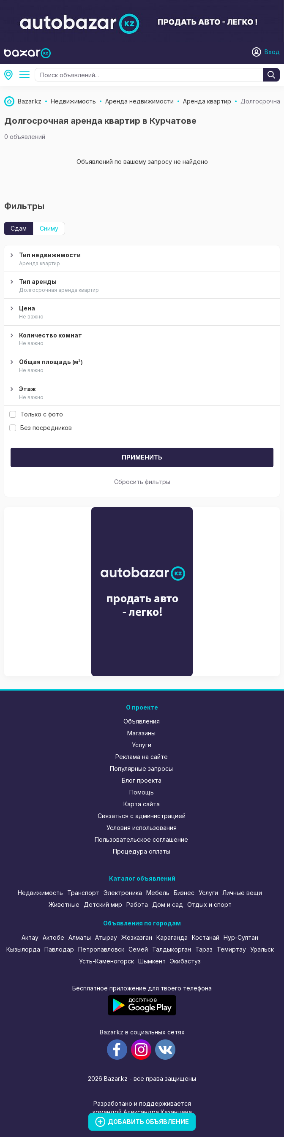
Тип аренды (141, 286)
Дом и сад (167, 904)
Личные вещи (242, 892)
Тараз (204, 949)
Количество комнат (141, 340)
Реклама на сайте (141, 756)
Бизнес (184, 892)
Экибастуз (185, 961)
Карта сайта (141, 804)
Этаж (141, 393)
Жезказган (136, 937)
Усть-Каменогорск (106, 961)
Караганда (172, 937)
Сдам (19, 228)
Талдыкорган (171, 949)
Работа (137, 904)
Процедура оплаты (141, 851)
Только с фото (36, 414)
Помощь (141, 792)
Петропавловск (101, 949)
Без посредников (40, 427)
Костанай (205, 937)
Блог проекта (141, 780)
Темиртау (231, 949)
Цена (141, 313)
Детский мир (103, 904)
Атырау (106, 937)
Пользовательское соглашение (141, 839)
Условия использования (141, 827)
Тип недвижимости (141, 259)
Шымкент (152, 961)
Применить (142, 457)
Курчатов (11, 75)
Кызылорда (23, 949)
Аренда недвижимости (26, 75)
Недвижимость (40, 892)
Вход (272, 51)
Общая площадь (141, 366)
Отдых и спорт (209, 904)
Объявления (141, 721)
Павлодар (59, 949)
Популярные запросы (141, 768)
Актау (30, 937)
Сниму (49, 228)
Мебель (157, 892)
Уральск (262, 949)
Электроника (123, 892)
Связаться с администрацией (142, 815)
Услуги (141, 744)
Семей (138, 949)
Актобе (53, 937)
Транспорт (83, 892)
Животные (64, 904)
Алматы (79, 937)
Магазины (141, 733)
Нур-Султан (241, 937)
